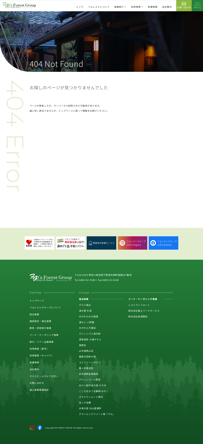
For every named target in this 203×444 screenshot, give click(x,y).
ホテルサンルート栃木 (91, 397)
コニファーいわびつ (90, 362)
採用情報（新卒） (39, 348)
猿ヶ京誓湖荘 (86, 368)
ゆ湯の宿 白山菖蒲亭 (90, 408)
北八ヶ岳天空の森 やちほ (92, 385)
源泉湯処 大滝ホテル (90, 339)
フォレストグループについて (45, 307)
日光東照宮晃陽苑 (88, 374)
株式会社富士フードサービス (144, 310)
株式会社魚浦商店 (138, 316)
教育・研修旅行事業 (40, 328)
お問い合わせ (37, 383)
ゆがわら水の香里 (88, 316)
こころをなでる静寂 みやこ (94, 391)
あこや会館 (85, 402)
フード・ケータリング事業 (44, 335)
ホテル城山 (85, 305)
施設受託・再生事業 (40, 321)
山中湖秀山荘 (86, 350)
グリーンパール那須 (90, 379)
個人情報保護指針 (39, 389)
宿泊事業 (34, 314)
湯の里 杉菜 (85, 310)
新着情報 (34, 362)
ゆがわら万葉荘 (87, 328)
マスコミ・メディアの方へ (44, 376)
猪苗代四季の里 (87, 356)
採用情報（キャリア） (42, 355)
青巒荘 (82, 345)
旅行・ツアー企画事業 (42, 341)
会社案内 (34, 369)
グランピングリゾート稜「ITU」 (97, 414)
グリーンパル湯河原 (90, 333)
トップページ (37, 300)
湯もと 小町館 (86, 322)
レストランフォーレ (139, 305)
